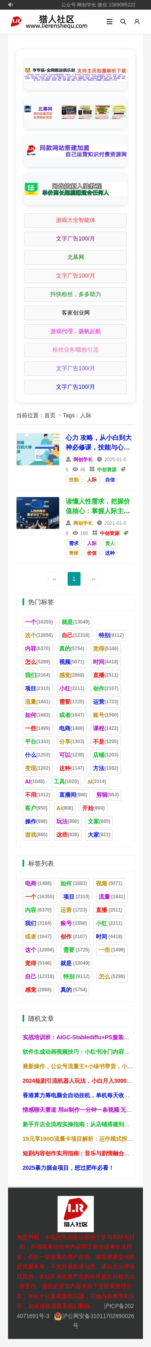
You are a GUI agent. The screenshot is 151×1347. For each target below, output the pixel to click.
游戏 (36, 834)
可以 (72, 755)
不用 (37, 795)
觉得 (105, 648)
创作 (105, 688)
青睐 (74, 553)
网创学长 (83, 459)
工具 (66, 781)
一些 (37, 728)
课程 (105, 728)
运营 (105, 701)
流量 (37, 701)
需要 (72, 701)
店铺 (105, 755)
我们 (37, 675)
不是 (105, 741)
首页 (50, 415)
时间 (105, 662)
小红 (72, 688)
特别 (111, 635)
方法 (105, 768)
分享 (72, 741)
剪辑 (107, 795)
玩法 (67, 821)
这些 (67, 834)
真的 (72, 648)
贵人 (110, 543)
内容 (37, 648)
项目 (37, 688)
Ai (64, 808)
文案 (99, 821)
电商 (72, 728)
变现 (37, 768)
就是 (75, 622)
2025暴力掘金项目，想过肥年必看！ (68, 1168)
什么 (37, 755)
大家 (99, 834)
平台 (37, 741)
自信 (110, 480)
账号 (105, 715)
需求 (74, 543)
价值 (92, 553)
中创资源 (106, 469)
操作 (36, 821)
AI (35, 781)
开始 (93, 808)
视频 (72, 662)
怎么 (37, 662)
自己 (75, 635)
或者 (72, 715)
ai (96, 781)
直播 (105, 675)
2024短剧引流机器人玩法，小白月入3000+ (76, 1081)
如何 (37, 715)
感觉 (72, 675)
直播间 (73, 795)
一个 (39, 622)
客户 (36, 808)
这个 (39, 635)
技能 (74, 480)
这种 (110, 553)
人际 (92, 480)
